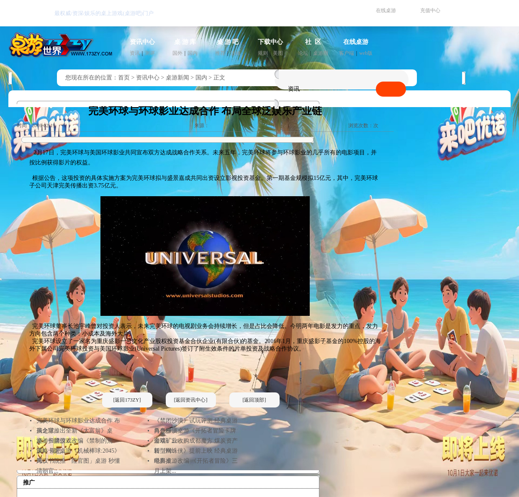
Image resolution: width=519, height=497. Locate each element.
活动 (235, 53)
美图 (278, 53)
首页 (124, 77)
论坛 (303, 53)
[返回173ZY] (127, 400)
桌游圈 (320, 53)
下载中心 (270, 41)
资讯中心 (142, 41)
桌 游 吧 (228, 41)
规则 (263, 53)
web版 (366, 53)
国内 (193, 53)
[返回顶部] (254, 400)
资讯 (135, 53)
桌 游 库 (185, 41)
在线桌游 (386, 10)
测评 (150, 53)
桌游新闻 (177, 77)
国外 (177, 53)
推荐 (220, 53)
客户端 (346, 53)
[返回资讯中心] (191, 400)
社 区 (313, 41)
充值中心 (430, 10)
